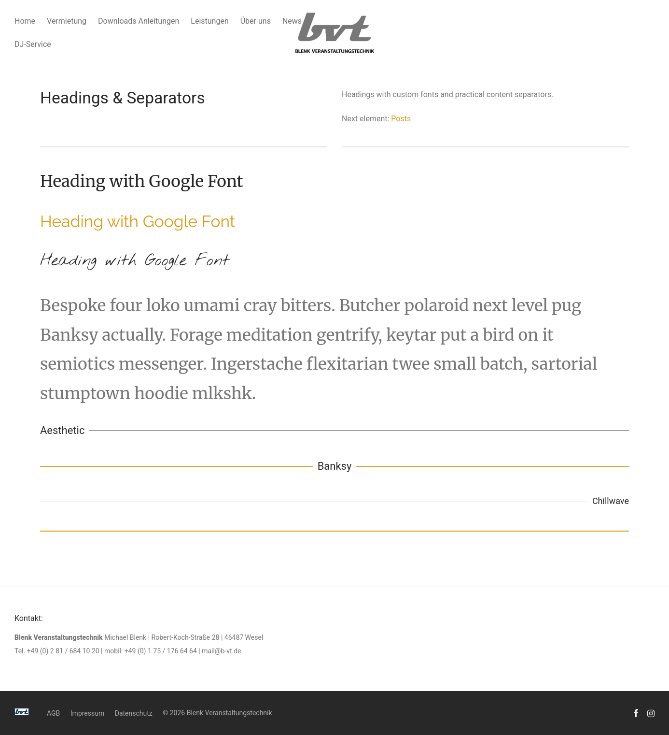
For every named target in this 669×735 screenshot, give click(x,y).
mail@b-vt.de (221, 651)
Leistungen (209, 21)
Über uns (255, 21)
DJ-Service (32, 44)
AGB (53, 713)
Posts (401, 118)
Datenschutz (134, 713)
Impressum (87, 713)
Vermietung (66, 21)
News (292, 21)
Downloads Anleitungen (138, 21)
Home (24, 21)
